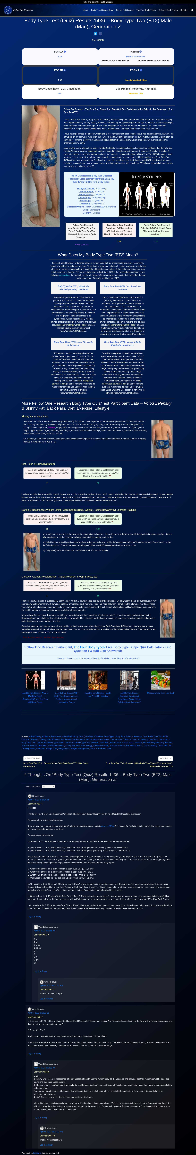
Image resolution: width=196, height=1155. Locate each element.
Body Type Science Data (102, 10)
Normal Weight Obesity (153, 742)
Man (107, 742)
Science (25, 745)
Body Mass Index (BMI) (52, 88)
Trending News (28, 749)
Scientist (33, 745)
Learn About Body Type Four (145, 739)
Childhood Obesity (38, 739)
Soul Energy (86, 745)
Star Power (131, 745)
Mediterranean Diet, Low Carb (160, 693)
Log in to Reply (34, 916)
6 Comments (98, 40)
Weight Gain (51, 749)
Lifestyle (95, 742)
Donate (183, 10)
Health (89, 739)
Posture (168, 742)
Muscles (138, 742)
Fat (62, 739)
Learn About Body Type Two (77, 742)
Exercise (56, 739)
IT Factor (127, 739)
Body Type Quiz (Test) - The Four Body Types (94, 736)
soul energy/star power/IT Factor (71, 325)
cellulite (51, 427)
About (85, 10)
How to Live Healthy (113, 739)
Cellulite (25, 739)
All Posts (46, 736)
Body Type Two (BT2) (158, 736)
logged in (37, 1153)
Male (102, 742)
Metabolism (115, 742)
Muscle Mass (128, 742)
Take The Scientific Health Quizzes (98, 2)
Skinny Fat (70, 745)
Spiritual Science (117, 745)
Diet (49, 739)
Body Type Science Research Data (131, 736)
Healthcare (98, 739)
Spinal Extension (100, 745)
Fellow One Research (75, 739)
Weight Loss (64, 749)
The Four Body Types (146, 10)
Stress (139, 745)
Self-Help (43, 745)
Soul (78, 745)
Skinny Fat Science (125, 10)
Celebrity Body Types (168, 10)
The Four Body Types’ (89, 647)
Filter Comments (33, 786)
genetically (93, 151)
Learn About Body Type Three (50, 742)
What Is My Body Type (100, 749)
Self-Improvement (56, 745)
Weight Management (80, 749)
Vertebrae (40, 749)
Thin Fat (168, 745)
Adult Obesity (35, 736)
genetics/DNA (107, 826)
